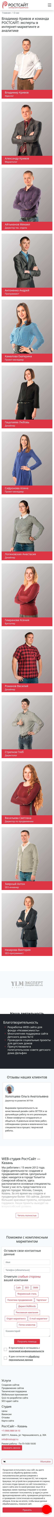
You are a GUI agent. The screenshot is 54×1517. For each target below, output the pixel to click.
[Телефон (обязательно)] (27, 1270)
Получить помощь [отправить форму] (27, 1341)
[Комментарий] (27, 1332)
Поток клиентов (27, 1324)
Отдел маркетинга (16, 1318)
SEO (27, 1287)
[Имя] (27, 1262)
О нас (16, 12)
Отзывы (6, 1417)
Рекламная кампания (27, 1312)
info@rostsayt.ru (10, 1439)
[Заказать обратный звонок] (46, 1507)
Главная (6, 12)
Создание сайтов (10, 1384)
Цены (4, 1411)
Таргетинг (41, 1300)
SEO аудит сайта (10, 1401)
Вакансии (7, 1414)
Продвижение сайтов (13, 1388)
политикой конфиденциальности (26, 1351)
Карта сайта (8, 1420)
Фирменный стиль (27, 1293)
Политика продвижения (19, 1300)
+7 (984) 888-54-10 (11, 1430)
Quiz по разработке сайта (15, 1397)
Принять (27, 1510)
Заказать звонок (11, 1447)
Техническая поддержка (14, 1391)
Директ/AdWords (27, 1306)
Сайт (18, 1287)
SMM (35, 1287)
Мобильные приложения (15, 1394)
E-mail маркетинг (38, 1318)
